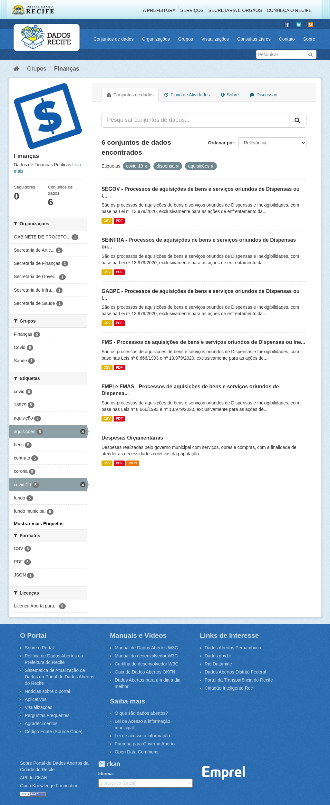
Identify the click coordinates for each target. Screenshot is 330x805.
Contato (287, 39)
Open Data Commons (136, 751)
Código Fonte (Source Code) (53, 731)
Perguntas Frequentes (47, 715)
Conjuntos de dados (113, 39)
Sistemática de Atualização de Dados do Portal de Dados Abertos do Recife (59, 677)
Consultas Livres (254, 39)
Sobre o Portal (39, 647)
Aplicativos (35, 699)
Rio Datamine (218, 663)
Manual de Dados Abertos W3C (146, 647)
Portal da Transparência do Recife (239, 680)
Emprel (223, 773)
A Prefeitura (159, 10)
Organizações (156, 39)
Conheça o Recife (289, 10)
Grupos (185, 39)
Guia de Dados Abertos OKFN (145, 671)
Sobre (309, 39)
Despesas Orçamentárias (132, 438)
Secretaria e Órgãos (235, 10)
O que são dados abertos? (141, 713)
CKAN (109, 764)
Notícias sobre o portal (47, 691)
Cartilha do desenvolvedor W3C (147, 663)
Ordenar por (221, 142)
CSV (107, 221)
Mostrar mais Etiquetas (38, 523)
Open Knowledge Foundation (49, 785)
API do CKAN (33, 777)
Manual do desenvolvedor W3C (146, 655)
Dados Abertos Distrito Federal (235, 671)
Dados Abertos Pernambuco (233, 647)
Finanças (66, 68)
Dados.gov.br (218, 655)
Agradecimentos (41, 723)
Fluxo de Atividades (186, 94)
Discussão (263, 94)
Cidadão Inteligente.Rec (229, 688)
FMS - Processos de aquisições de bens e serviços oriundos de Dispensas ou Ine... (203, 342)
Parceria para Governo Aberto (145, 743)
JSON (132, 463)
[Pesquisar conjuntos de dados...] (195, 120)
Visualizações (215, 39)
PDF (119, 221)
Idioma (105, 773)
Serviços (192, 10)
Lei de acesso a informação (142, 735)
